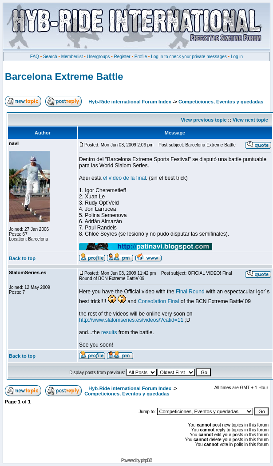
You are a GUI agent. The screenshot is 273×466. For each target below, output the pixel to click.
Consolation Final (158, 301)
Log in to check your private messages (189, 56)
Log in (237, 56)
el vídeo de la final (124, 178)
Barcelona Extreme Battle (64, 76)
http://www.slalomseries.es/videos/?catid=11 (131, 320)
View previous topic (203, 119)
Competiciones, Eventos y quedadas (220, 101)
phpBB (146, 460)
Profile (141, 56)
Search (50, 56)
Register (122, 56)
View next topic (250, 119)
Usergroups (98, 56)
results (109, 332)
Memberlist (72, 56)
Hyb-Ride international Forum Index (129, 101)
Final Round (190, 291)
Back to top (22, 258)
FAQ (34, 56)
